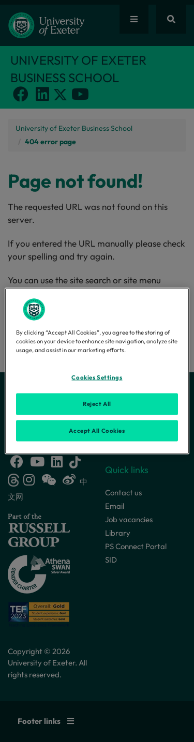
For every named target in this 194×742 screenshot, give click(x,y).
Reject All (97, 403)
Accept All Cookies (97, 430)
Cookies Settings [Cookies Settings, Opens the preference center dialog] (96, 377)
